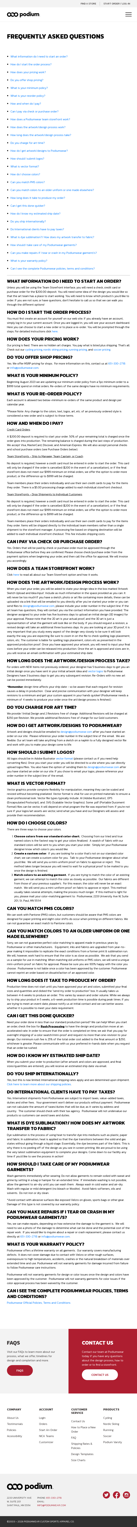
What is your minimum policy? (29, 88)
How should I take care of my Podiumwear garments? (44, 245)
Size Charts (78, 1460)
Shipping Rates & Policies (81, 1446)
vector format (64, 758)
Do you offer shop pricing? (27, 80)
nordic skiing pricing (55, 349)
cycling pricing (33, 349)
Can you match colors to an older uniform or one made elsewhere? (52, 190)
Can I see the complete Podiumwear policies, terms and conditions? (53, 268)
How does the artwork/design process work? (38, 127)
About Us (13, 1418)
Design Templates (82, 1454)
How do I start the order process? (31, 64)
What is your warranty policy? (29, 260)
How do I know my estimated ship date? (35, 213)
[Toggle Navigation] (128, 14)
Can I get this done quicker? (28, 205)
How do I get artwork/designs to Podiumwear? (39, 151)
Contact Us (99, 1375)
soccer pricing (102, 349)
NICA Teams (46, 1436)
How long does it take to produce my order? (38, 198)
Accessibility (14, 1436)
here (55, 331)
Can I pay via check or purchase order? (35, 111)
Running (108, 1430)
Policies (11, 1430)
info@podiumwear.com (24, 368)
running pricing (78, 349)
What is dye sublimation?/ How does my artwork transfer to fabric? (52, 237)
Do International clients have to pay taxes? (37, 229)
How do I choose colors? (25, 174)
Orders (43, 1424)
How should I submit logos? (27, 158)
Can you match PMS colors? (28, 182)
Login (42, 1418)
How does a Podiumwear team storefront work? (40, 119)
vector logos (95, 671)
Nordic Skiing (111, 1424)
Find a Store (88, 4)
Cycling (107, 1418)
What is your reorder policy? (28, 96)
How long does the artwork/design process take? (41, 135)
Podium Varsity (112, 1442)
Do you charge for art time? (28, 143)
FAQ (73, 1437)
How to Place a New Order (83, 1429)
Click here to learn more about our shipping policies (39, 1084)
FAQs (19, 1370)
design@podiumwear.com (38, 606)
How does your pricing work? (28, 72)
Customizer (46, 1442)
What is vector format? (25, 166)
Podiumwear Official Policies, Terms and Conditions (38, 1302)
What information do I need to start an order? (39, 56)
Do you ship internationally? (28, 221)
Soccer (107, 1436)
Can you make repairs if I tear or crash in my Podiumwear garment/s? (54, 253)
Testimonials (15, 1424)
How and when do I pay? (26, 103)
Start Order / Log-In (116, 4)
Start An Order (48, 1430)
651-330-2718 (116, 363)
